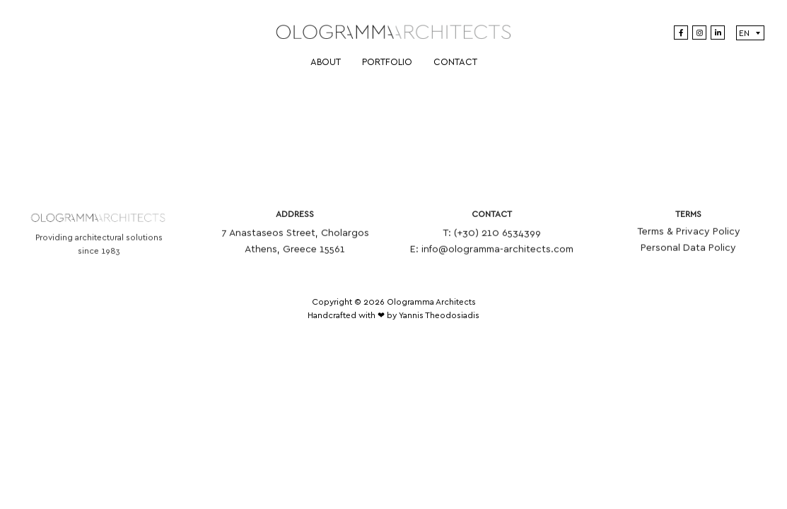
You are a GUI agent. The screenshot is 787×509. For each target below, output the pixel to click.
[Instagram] (699, 32)
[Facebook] (681, 32)
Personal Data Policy (688, 250)
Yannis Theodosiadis (439, 315)
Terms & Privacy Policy (688, 234)
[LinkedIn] (718, 32)
